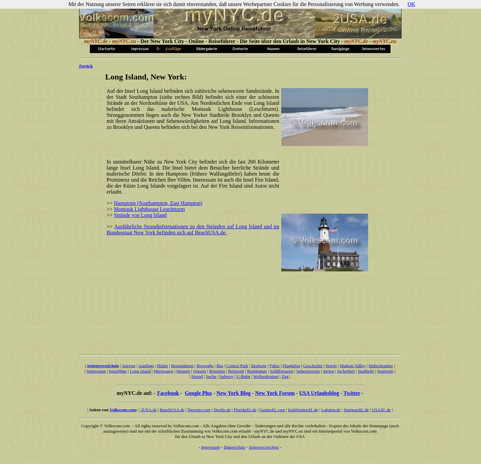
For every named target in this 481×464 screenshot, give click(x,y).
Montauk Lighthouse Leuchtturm (149, 209)
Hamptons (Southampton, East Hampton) (158, 203)
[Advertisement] (192, 146)
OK (411, 4)
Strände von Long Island (140, 215)
